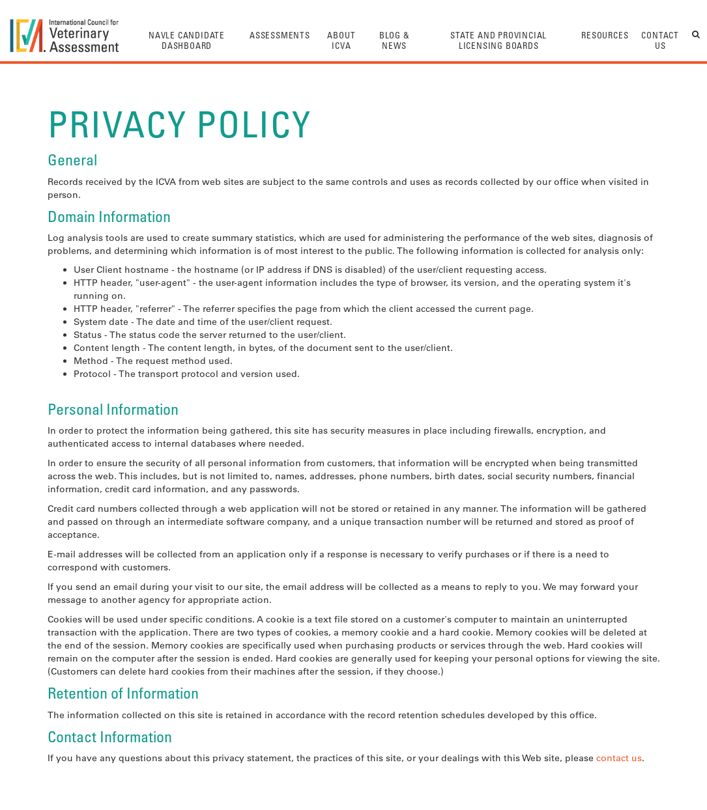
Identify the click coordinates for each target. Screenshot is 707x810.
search (696, 34)
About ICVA (341, 40)
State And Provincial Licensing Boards (498, 40)
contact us (619, 758)
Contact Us (660, 40)
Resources (604, 34)
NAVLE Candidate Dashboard (187, 40)
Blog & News (394, 40)
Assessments (280, 34)
